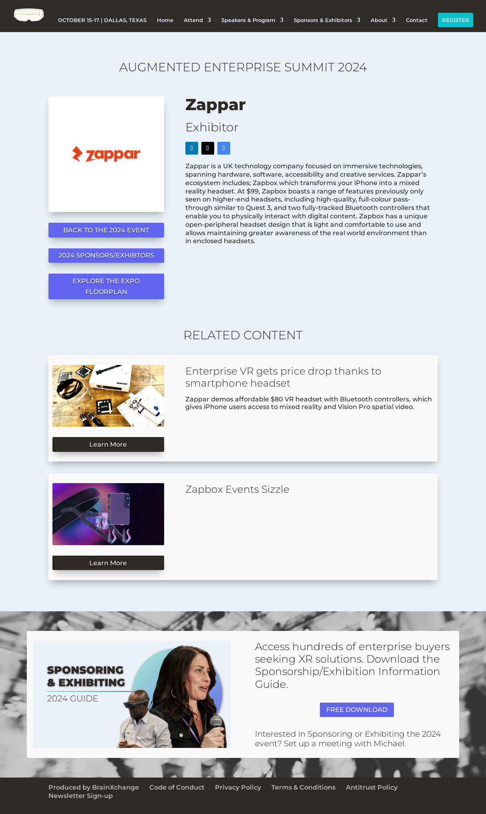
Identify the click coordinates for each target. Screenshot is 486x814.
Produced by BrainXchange (93, 787)
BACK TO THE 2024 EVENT (106, 230)
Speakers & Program (248, 20)
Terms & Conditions (303, 787)
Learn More (108, 444)
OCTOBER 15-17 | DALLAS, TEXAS (102, 20)
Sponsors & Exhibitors (323, 20)
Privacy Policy (238, 787)
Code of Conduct (177, 787)
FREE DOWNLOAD (357, 709)
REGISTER (455, 20)
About (379, 20)
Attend (193, 20)
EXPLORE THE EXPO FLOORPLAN (106, 286)
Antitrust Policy (372, 787)
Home (165, 20)
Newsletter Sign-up (80, 796)
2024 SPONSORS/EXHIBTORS (106, 255)
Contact (417, 20)
